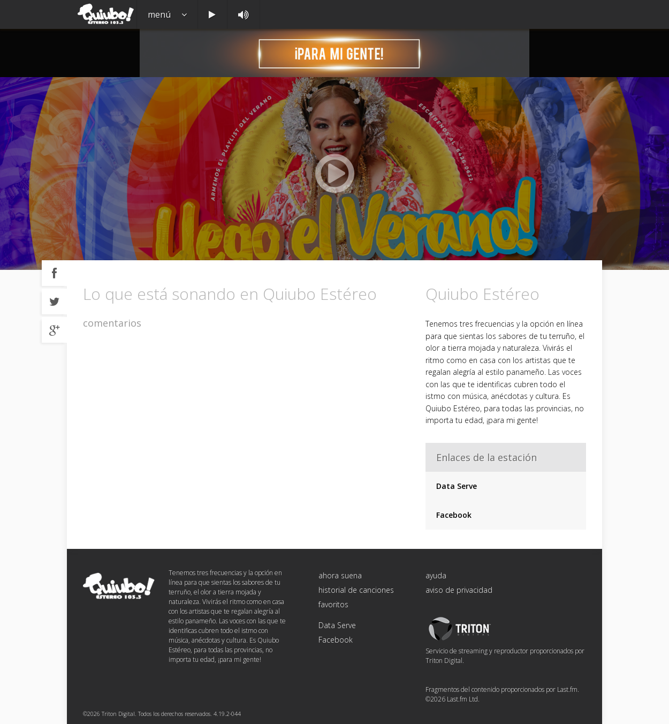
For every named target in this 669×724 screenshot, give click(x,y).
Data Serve (456, 486)
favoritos (333, 604)
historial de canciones (356, 590)
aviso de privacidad (458, 590)
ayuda (435, 575)
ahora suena (340, 575)
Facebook (454, 515)
